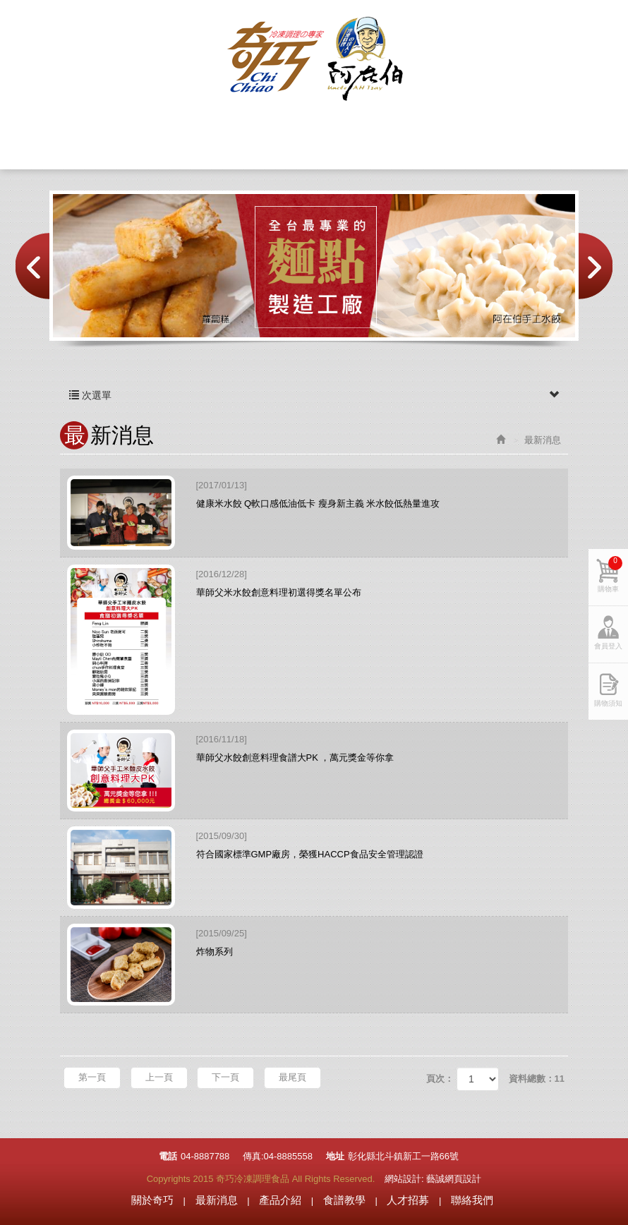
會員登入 (583, 24)
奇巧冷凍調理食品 (314, 59)
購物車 (506, 24)
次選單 (314, 395)
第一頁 (92, 1077)
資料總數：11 (536, 1078)
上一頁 (159, 1077)
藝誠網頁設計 (453, 1178)
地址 (335, 1156)
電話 (168, 1156)
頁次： (440, 1078)
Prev (32, 266)
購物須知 (608, 703)
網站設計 (403, 1178)
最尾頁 (292, 1077)
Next (596, 266)
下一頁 (225, 1077)
